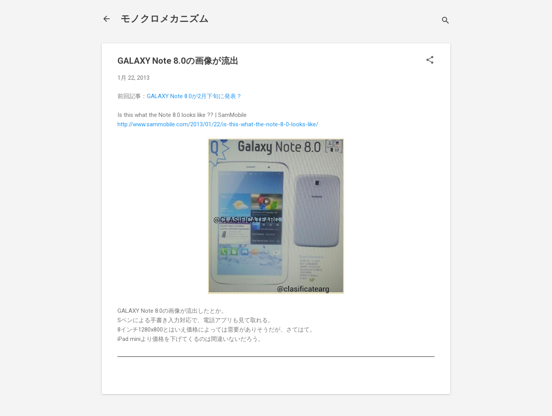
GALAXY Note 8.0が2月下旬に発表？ (194, 96)
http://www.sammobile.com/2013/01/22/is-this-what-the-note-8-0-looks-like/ (217, 124)
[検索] (445, 21)
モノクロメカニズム (165, 18)
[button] (430, 60)
